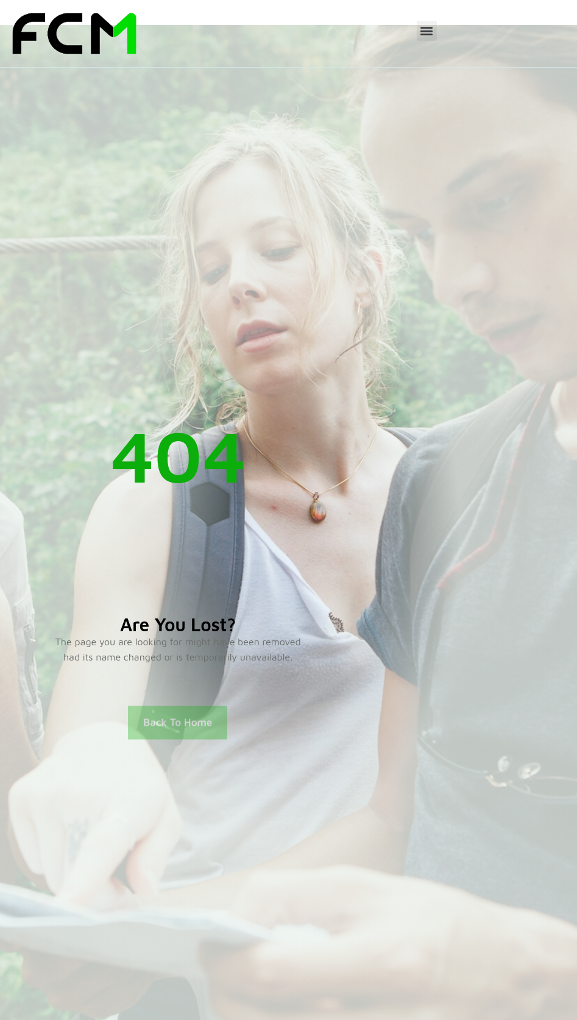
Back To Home (177, 729)
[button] (427, 31)
